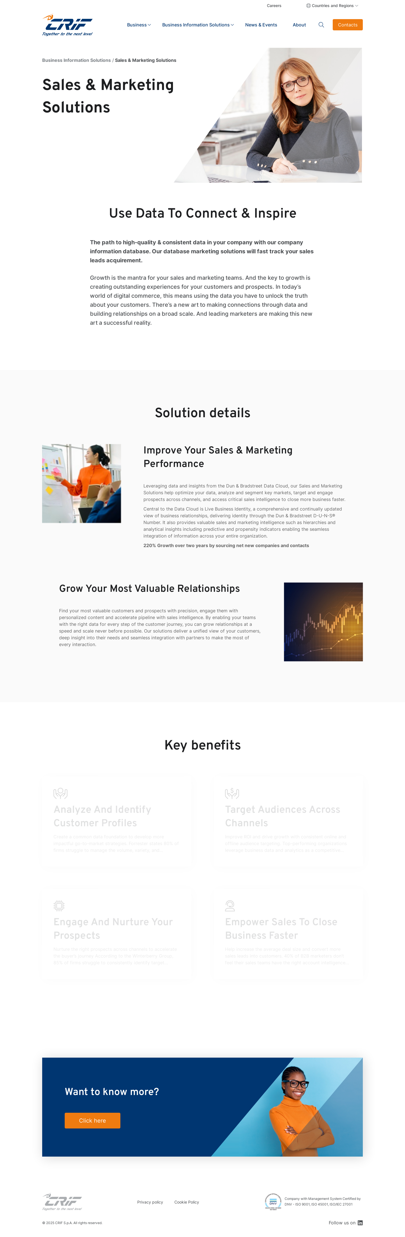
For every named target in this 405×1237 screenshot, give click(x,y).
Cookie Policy (186, 1202)
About (299, 25)
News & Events (261, 25)
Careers (274, 5)
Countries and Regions (333, 5)
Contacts (347, 25)
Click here (92, 1120)
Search (321, 24)
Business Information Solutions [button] (196, 25)
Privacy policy (150, 1202)
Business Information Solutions (76, 60)
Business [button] (137, 25)
